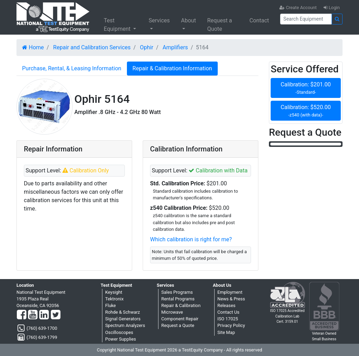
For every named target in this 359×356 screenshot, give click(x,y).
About (188, 20)
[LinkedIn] (44, 315)
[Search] (306, 19)
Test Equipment (118, 24)
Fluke (110, 305)
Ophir (146, 47)
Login (332, 7)
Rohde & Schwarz (122, 312)
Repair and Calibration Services (92, 47)
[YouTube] (33, 315)
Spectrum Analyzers (125, 325)
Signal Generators (123, 318)
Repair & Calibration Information (172, 68)
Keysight (113, 292)
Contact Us (228, 312)
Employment (229, 292)
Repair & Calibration (181, 305)
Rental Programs (178, 298)
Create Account (298, 7)
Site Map (226, 332)
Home (33, 47)
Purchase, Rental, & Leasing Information (71, 68)
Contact (259, 20)
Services (159, 20)
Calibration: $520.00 (305, 111)
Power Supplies (120, 339)
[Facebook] (21, 315)
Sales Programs (177, 292)
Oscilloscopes (119, 332)
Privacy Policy (231, 325)
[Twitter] (55, 315)
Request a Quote (219, 24)
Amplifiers (175, 47)
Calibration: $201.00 (305, 88)
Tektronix (114, 298)
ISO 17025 (227, 318)
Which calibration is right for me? (191, 239)
